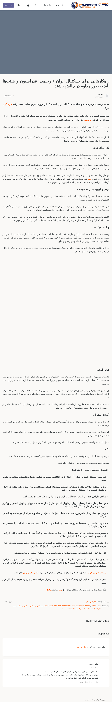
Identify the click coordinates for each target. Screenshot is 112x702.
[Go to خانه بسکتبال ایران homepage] (89, 5)
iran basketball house (81, 606)
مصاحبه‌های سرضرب (97, 573)
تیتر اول (93, 602)
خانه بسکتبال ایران (31, 573)
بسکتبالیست (18, 606)
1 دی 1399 (99, 97)
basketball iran (51, 606)
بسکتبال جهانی (30, 606)
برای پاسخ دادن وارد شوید (88, 682)
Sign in (20, 5)
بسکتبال (40, 606)
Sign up (8, 5)
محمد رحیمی (81, 608)
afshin (100, 94)
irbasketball (96, 606)
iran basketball (64, 606)
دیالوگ (49, 590)
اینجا (60, 590)
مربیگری (7, 104)
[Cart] (27, 5)
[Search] (35, 5)
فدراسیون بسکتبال (94, 608)
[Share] (5, 602)
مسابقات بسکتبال (68, 608)
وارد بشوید (81, 647)
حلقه (89, 179)
